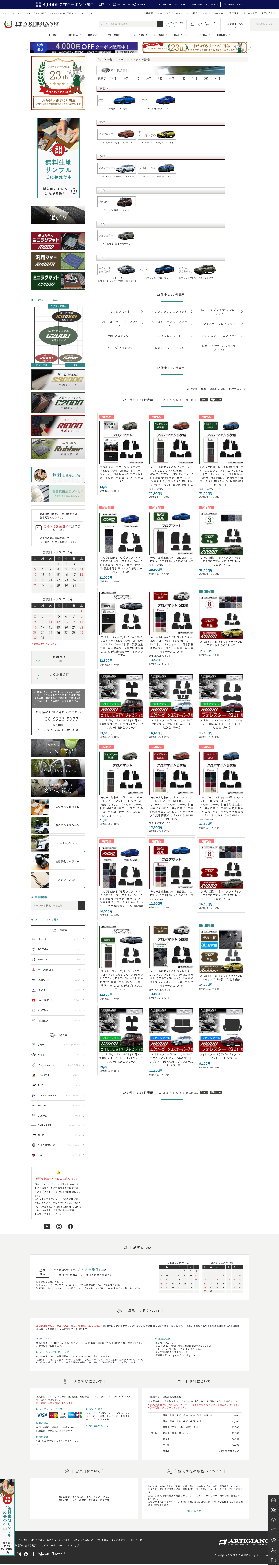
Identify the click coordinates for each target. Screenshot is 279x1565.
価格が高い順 (237, 389)
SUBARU (139, 34)
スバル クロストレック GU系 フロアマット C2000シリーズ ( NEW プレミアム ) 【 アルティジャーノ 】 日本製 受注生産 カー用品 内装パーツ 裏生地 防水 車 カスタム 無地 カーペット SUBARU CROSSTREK (221, 476)
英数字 (102, 78)
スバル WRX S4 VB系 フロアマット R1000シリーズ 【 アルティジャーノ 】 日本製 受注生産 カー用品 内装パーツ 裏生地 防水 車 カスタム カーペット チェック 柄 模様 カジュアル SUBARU (121, 899)
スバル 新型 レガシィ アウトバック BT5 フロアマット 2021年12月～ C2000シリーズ (221, 561)
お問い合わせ (269, 13)
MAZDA (202, 34)
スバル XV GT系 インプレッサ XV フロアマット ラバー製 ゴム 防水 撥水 (221, 977)
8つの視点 (192, 13)
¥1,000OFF (211, 4)
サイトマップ (72, 1545)
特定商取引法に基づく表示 (22, 1545)
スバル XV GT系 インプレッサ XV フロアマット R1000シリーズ (221, 643)
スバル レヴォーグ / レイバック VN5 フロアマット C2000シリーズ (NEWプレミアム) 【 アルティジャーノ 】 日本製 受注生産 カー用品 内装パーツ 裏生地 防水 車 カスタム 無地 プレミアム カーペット (121, 980)
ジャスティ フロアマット (219, 323)
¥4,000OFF (164, 4)
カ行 (125, 78)
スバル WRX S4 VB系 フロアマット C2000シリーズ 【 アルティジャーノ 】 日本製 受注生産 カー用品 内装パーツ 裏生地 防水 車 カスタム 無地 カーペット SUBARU (121, 565)
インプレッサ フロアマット (169, 311)
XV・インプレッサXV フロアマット (219, 311)
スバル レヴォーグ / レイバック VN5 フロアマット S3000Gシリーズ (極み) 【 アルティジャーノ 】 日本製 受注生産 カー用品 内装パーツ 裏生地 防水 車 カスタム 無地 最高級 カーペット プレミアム (121, 646)
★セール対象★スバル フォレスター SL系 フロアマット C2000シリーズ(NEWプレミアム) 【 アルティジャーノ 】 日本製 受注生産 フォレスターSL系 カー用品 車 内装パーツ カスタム (121, 804)
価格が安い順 (218, 389)
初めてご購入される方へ (170, 13)
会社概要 (148, 13)
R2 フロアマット (119, 311)
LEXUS (53, 34)
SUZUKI (159, 34)
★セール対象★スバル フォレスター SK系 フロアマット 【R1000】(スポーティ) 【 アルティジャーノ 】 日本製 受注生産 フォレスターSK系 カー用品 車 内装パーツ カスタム (171, 644)
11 (196, 400)
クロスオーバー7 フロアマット (119, 323)
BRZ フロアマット (169, 336)
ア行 (113, 78)
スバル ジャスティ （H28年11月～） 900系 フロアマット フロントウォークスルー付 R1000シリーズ (121, 723)
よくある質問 (250, 13)
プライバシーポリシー (50, 1545)
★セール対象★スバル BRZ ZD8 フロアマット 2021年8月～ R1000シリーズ (171, 893)
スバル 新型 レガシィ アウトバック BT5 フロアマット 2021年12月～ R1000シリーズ (221, 895)
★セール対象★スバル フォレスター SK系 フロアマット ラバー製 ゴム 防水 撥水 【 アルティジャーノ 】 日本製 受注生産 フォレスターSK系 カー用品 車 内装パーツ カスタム (171, 978)
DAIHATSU (180, 34)
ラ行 (206, 78)
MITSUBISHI (116, 34)
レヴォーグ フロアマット (119, 348)
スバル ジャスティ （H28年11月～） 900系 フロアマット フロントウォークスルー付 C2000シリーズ (121, 1057)
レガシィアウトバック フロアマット (219, 348)
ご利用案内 (233, 13)
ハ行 (171, 78)
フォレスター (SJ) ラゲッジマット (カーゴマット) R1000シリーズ (221, 1056)
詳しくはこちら (195, 1510)
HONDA (222, 34)
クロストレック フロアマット (169, 323)
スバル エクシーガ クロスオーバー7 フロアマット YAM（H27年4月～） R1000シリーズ (171, 723)
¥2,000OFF (195, 4)
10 (191, 400)
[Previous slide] (29, 47)
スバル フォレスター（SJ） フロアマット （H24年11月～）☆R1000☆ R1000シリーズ (221, 723)
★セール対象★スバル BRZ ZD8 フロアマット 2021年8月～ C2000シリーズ (171, 559)
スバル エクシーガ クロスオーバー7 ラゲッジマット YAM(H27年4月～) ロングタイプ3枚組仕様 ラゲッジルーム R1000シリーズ (171, 1059)
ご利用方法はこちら (231, 4)
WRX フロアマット (119, 336)
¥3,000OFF (180, 4)
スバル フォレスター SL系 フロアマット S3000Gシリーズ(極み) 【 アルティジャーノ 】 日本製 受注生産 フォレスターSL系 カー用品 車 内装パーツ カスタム (121, 474)
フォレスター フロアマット (219, 336)
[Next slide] (250, 47)
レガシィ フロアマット (169, 348)
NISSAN (93, 34)
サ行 (137, 78)
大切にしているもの (212, 13)
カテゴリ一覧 (104, 59)
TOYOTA (73, 34)
